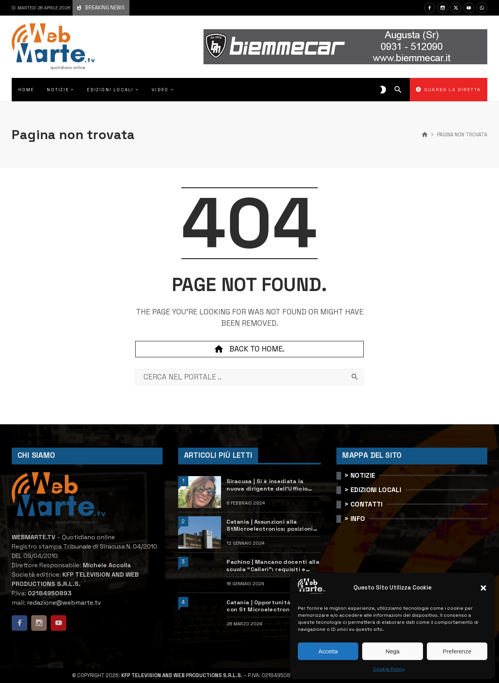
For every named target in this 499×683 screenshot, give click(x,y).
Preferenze (457, 651)
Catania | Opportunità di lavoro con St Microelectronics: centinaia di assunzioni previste (273, 606)
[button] (483, 588)
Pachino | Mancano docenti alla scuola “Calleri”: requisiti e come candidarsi (272, 565)
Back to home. (249, 349)
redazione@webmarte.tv (64, 602)
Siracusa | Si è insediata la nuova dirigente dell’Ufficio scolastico (267, 485)
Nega (393, 651)
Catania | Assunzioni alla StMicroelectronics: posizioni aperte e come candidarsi (269, 525)
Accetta (328, 651)
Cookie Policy (389, 669)
